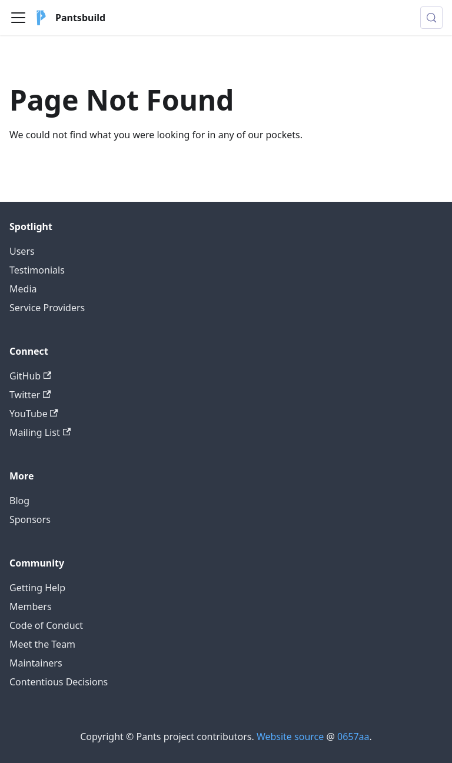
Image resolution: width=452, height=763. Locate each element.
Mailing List (40, 432)
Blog (19, 500)
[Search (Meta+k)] (431, 17)
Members (30, 606)
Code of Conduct (46, 625)
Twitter (30, 394)
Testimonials (37, 270)
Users (22, 251)
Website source (290, 736)
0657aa (353, 736)
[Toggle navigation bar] (18, 17)
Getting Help (37, 587)
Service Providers (47, 307)
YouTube (33, 413)
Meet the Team (42, 644)
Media (22, 288)
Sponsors (30, 519)
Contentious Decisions (58, 681)
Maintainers (35, 663)
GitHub (30, 375)
